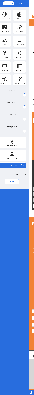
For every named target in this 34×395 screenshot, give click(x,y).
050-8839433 (17, 3)
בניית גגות (28, 251)
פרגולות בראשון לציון (25, 249)
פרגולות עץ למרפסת (25, 262)
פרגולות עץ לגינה (26, 272)
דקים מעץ (24, 292)
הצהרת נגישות (11, 262)
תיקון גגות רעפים (26, 285)
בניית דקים (28, 290)
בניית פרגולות (27, 282)
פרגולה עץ (28, 264)
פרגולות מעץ (27, 287)
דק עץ (29, 292)
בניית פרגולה (27, 277)
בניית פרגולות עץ (26, 256)
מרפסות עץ (28, 244)
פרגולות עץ (28, 246)
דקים (21, 290)
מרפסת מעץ (27, 269)
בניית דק (22, 280)
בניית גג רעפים (27, 254)
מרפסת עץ (22, 251)
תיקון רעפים (28, 267)
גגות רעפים (28, 280)
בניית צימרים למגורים (25, 274)
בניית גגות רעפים (26, 259)
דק (24, 290)
